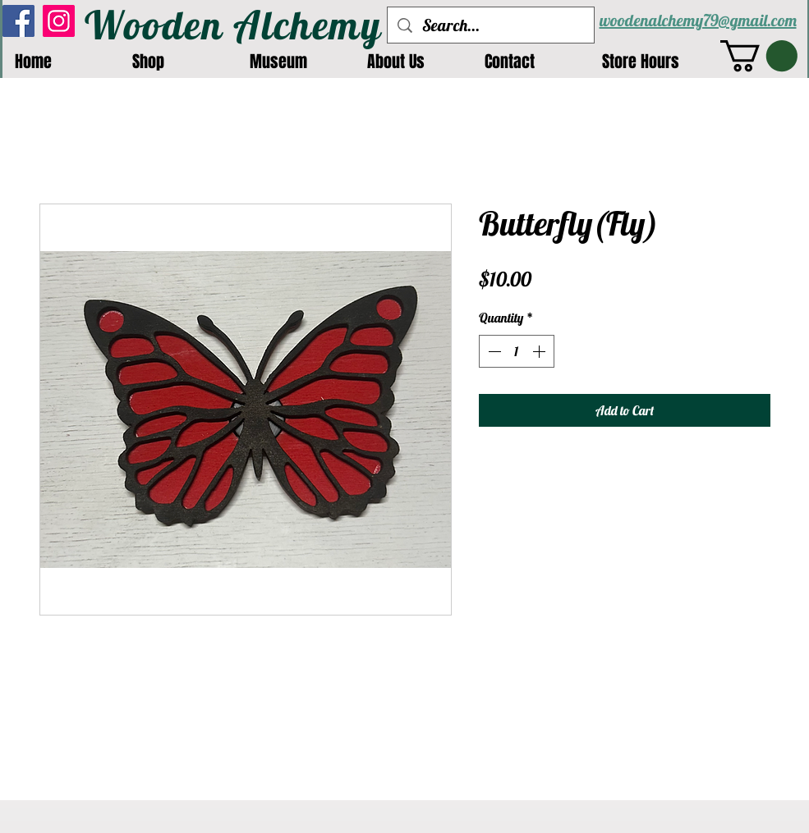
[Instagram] (59, 21)
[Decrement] (492, 351)
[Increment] (540, 351)
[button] (759, 55)
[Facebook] (18, 21)
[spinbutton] (516, 351)
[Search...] (490, 25)
